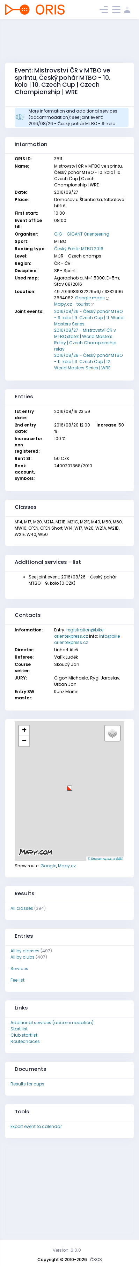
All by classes (24, 951)
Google (48, 866)
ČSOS (96, 1259)
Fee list (17, 980)
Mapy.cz (67, 866)
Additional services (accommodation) (52, 1023)
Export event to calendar (36, 1126)
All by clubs (22, 957)
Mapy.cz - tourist (72, 304)
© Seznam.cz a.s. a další (105, 858)
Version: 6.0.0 (67, 1250)
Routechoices (25, 1041)
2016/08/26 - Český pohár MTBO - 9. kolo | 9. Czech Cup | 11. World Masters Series (89, 317)
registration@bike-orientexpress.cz (80, 633)
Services (19, 969)
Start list (19, 1029)
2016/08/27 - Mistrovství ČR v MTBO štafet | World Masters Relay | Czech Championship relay (85, 339)
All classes (21, 908)
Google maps (90, 298)
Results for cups (27, 1084)
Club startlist (23, 1035)
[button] (69, 785)
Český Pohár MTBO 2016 (78, 249)
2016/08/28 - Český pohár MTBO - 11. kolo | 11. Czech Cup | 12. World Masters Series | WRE (88, 361)
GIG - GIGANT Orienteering (81, 234)
